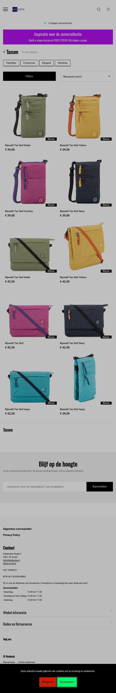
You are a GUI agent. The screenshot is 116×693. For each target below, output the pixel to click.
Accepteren (67, 681)
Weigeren (47, 681)
